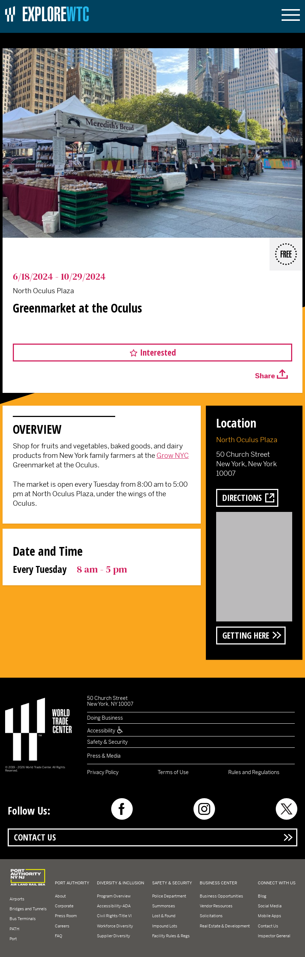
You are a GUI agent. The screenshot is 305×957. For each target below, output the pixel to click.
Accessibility (105, 730)
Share (265, 376)
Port (13, 938)
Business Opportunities (221, 896)
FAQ (58, 935)
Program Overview (114, 896)
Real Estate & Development (225, 926)
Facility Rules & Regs (171, 935)
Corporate (64, 905)
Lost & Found (164, 915)
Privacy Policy (102, 772)
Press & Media (104, 756)
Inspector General (274, 935)
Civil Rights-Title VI (114, 915)
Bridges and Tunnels (28, 908)
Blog (262, 896)
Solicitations (211, 915)
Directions (242, 498)
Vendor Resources (216, 905)
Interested (158, 352)
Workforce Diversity (115, 926)
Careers (62, 926)
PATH (14, 928)
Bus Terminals (23, 918)
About (60, 896)
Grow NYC (173, 455)
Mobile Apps (269, 915)
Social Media (270, 905)
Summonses (163, 905)
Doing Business (105, 718)
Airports (17, 899)
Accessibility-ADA (114, 905)
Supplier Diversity (113, 935)
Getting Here (245, 635)
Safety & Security (107, 742)
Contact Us (35, 837)
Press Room (66, 915)
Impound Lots (164, 926)
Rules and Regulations (253, 772)
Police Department (169, 896)
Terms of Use (173, 772)
